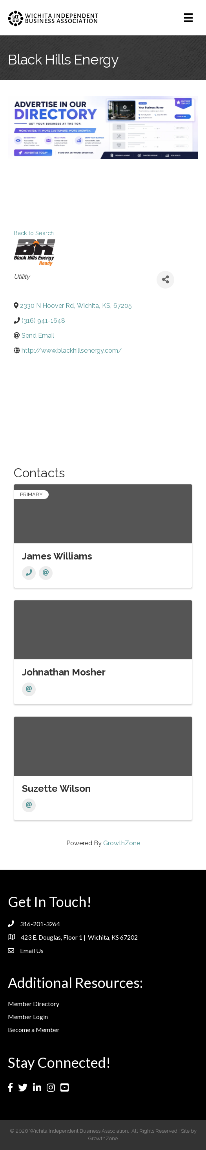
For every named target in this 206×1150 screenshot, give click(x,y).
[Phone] (29, 573)
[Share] (165, 280)
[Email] (46, 573)
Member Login (28, 1016)
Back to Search (34, 233)
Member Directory (33, 1003)
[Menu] (188, 18)
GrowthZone (121, 843)
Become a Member (34, 1029)
